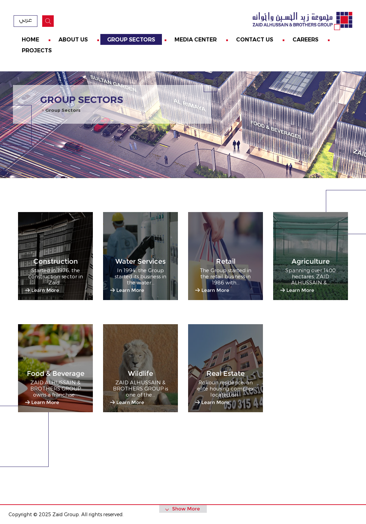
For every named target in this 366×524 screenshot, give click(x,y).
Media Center (195, 39)
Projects (37, 50)
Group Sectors (131, 39)
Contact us (254, 39)
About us (73, 39)
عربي (25, 20)
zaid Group (301, 21)
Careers (305, 39)
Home (30, 39)
